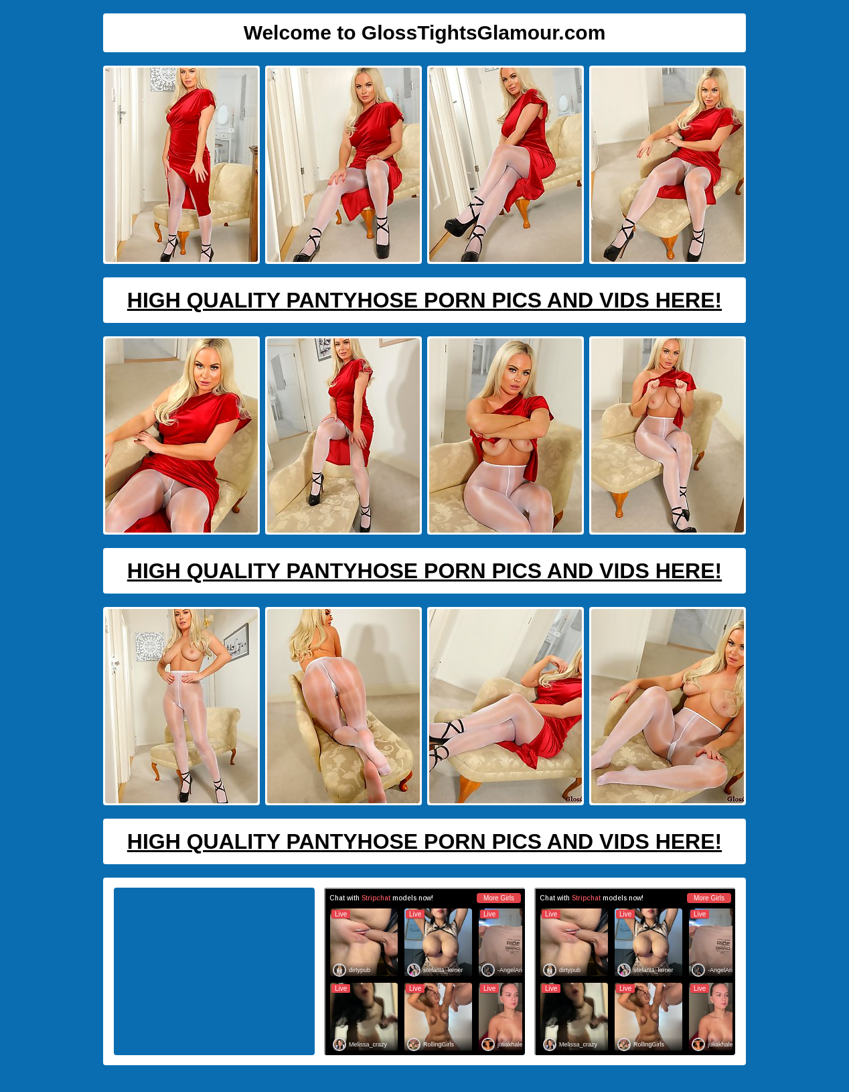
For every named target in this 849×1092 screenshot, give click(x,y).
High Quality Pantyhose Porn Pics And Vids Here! (424, 300)
